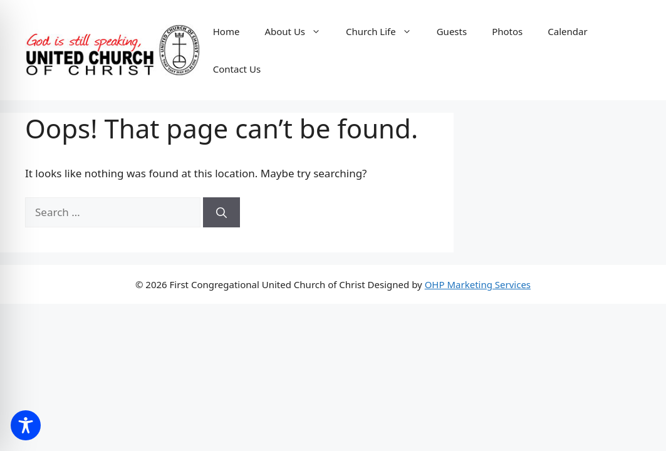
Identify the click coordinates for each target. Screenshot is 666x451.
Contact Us (237, 69)
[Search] (221, 212)
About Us (298, 31)
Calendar (567, 31)
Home (226, 31)
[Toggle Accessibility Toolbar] (25, 425)
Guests (452, 31)
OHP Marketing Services (478, 284)
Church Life (385, 31)
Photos (507, 31)
